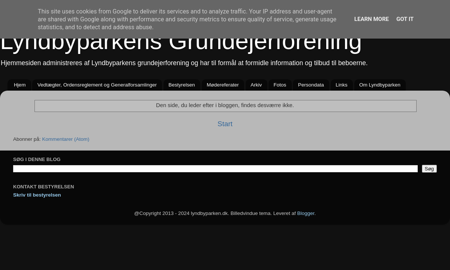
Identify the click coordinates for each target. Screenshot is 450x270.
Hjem (20, 85)
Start (225, 124)
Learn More (371, 19)
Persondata (311, 85)
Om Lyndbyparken (379, 85)
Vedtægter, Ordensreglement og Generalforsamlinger (97, 85)
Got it (405, 19)
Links (342, 85)
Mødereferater (223, 85)
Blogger (306, 213)
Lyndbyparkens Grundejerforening (181, 40)
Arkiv (256, 85)
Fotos (280, 85)
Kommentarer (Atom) (65, 139)
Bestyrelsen (181, 85)
